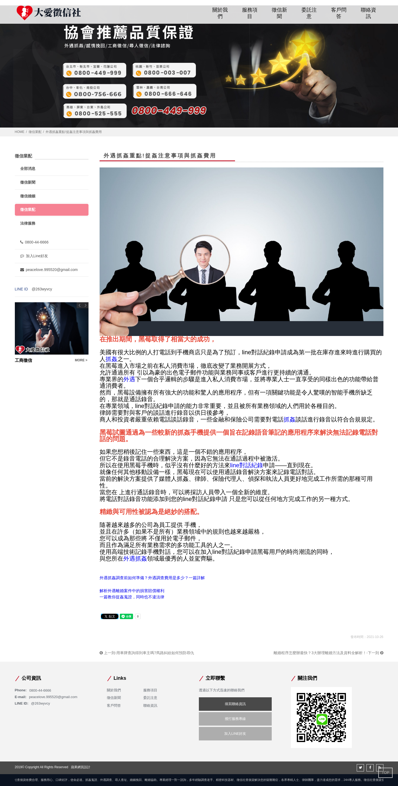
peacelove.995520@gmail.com (49, 269)
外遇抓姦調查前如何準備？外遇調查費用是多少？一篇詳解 (152, 577)
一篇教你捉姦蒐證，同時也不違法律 (132, 597)
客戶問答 (339, 13)
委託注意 (309, 13)
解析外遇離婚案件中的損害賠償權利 (132, 590)
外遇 (129, 379)
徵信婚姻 (27, 196)
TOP (385, 772)
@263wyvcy (42, 289)
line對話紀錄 (246, 465)
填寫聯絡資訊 (235, 704)
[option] (52, 332)
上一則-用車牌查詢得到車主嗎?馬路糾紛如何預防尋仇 (147, 653)
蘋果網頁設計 (80, 767)
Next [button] (86, 305)
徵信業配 (35, 132)
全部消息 (27, 168)
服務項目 (250, 13)
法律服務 (27, 223)
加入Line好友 (34, 256)
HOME (20, 132)
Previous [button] (80, 305)
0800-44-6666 (34, 242)
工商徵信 (23, 360)
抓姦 (111, 359)
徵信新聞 (279, 13)
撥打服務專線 (235, 719)
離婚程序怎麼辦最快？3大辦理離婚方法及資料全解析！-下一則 (328, 653)
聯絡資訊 (368, 13)
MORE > (81, 360)
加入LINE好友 (235, 734)
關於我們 (220, 13)
